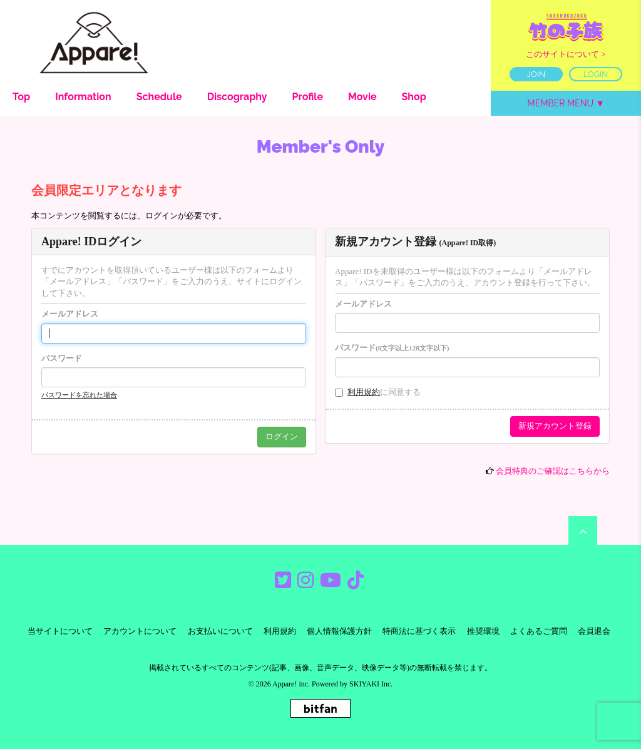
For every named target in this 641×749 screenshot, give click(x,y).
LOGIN (595, 74)
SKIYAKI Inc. (370, 684)
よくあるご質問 (538, 631)
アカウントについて (140, 631)
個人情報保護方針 (339, 631)
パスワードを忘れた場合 (79, 395)
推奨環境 (483, 631)
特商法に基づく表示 (419, 631)
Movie (362, 97)
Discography (237, 97)
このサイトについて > (566, 54)
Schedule (159, 97)
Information (83, 97)
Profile (307, 97)
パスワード (61, 358)
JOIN (536, 74)
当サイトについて (60, 631)
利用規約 (363, 392)
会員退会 (594, 631)
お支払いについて (220, 631)
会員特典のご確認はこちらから (553, 471)
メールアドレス (69, 313)
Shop (414, 97)
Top (21, 97)
